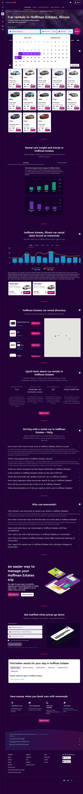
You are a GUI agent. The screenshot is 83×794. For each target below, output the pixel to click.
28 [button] (35, 61)
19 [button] (27, 57)
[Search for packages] (3, 17)
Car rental (10, 11)
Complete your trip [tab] (63, 667)
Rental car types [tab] (15, 667)
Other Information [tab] (62, 162)
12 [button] (27, 53)
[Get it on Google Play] (66, 757)
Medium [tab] (37, 245)
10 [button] (20, 53)
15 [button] (38, 53)
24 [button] (20, 61)
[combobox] (12, 27)
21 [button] (35, 57)
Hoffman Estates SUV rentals (17, 679)
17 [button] (20, 57)
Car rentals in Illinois (33, 11)
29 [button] (39, 61)
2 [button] (16, 50)
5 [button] (27, 50)
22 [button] (39, 57)
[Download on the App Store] (66, 761)
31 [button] (20, 65)
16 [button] (16, 57)
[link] (26, 292)
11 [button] (23, 53)
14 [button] (35, 53)
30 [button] (16, 65)
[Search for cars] (3, 13)
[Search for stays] (3, 10)
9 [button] (16, 53)
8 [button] (51, 50)
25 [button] (23, 61)
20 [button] (31, 57)
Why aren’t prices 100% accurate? (45, 744)
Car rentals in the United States (20, 11)
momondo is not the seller (45, 739)
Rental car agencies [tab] (28, 667)
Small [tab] (30, 245)
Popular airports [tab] (40, 667)
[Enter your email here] (26, 636)
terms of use (27, 647)
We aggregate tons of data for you (45, 742)
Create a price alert (68, 710)
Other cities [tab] (51, 667)
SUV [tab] (48, 245)
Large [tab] (42, 245)
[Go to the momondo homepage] (11, 2)
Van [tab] (52, 245)
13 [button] (31, 53)
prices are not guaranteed (41, 734)
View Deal (18, 86)
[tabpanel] (44, 192)
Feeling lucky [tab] (14, 671)
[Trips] (3, 21)
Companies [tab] (26, 162)
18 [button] (23, 57)
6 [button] (31, 50)
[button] (2, 2)
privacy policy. (36, 647)
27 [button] (31, 61)
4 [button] (23, 50)
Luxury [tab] (57, 245)
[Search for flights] (3, 7)
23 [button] (16, 61)
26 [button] (27, 61)
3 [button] (59, 46)
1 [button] (51, 46)
